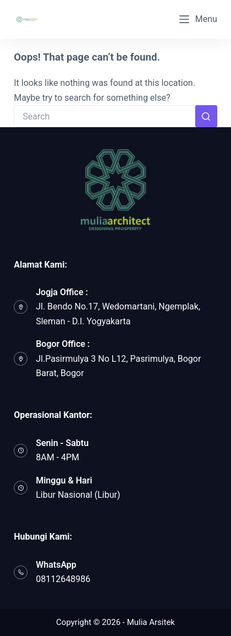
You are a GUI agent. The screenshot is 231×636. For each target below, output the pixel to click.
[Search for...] (104, 116)
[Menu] (198, 19)
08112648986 (63, 579)
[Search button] (206, 116)
